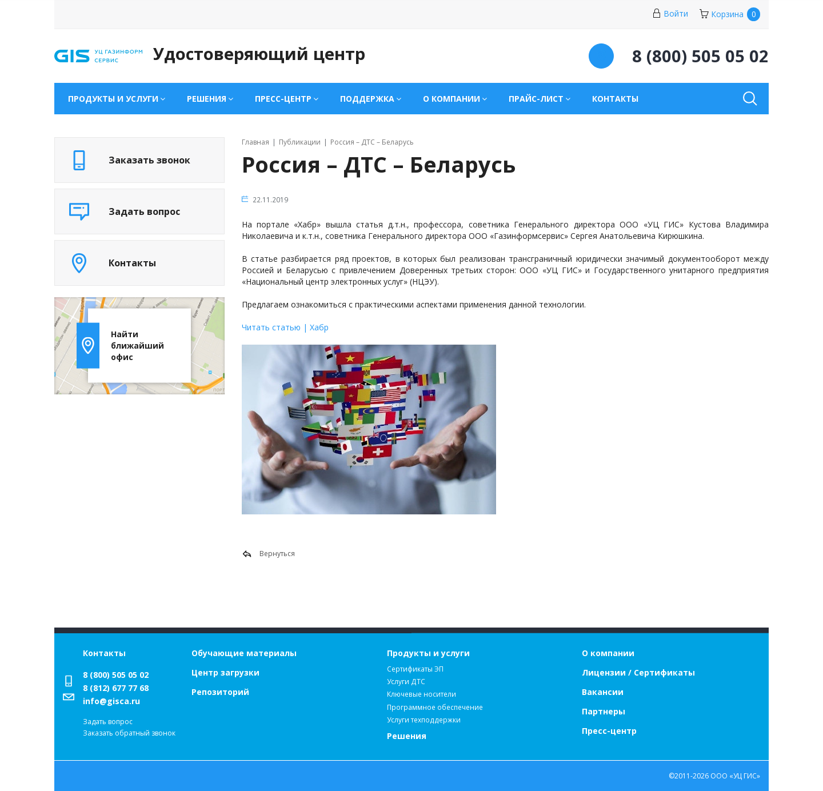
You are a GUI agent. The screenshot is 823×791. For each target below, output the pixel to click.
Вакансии (603, 691)
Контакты (615, 98)
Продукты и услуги (428, 653)
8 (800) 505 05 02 (116, 674)
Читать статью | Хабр (285, 327)
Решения (406, 735)
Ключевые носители (421, 694)
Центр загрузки (225, 672)
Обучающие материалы (244, 653)
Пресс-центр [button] (283, 98)
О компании (608, 653)
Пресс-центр (609, 730)
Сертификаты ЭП (415, 669)
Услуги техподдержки (424, 720)
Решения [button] (206, 98)
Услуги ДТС (406, 681)
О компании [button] (451, 98)
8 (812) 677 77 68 (116, 687)
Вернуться (268, 554)
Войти (670, 13)
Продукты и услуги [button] (113, 98)
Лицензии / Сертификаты (638, 672)
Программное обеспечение (435, 707)
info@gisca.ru (111, 701)
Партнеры (603, 711)
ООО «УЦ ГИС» (735, 776)
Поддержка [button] (367, 98)
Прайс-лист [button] (536, 98)
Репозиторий (220, 691)
